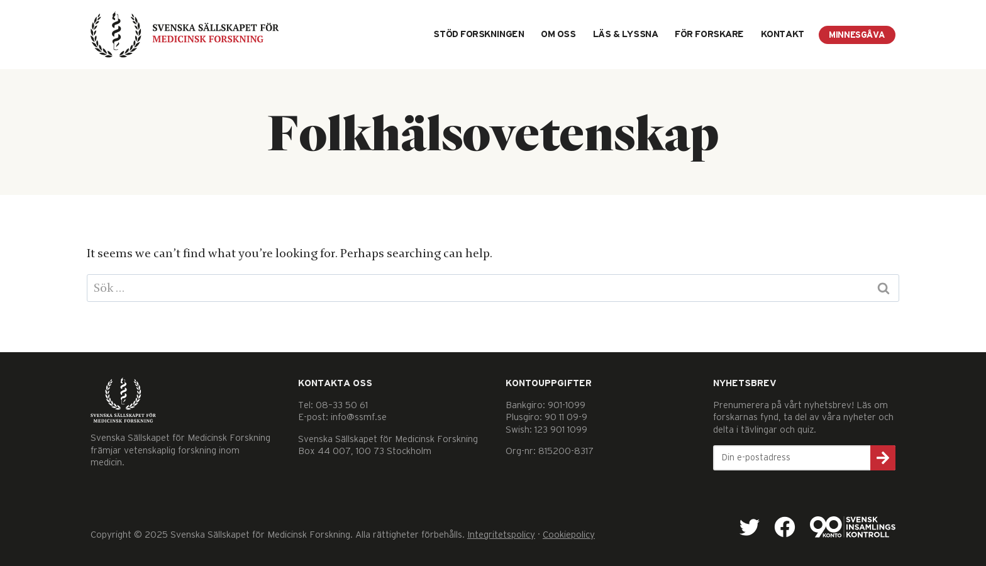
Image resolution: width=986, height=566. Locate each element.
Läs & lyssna (625, 34)
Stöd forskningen (478, 34)
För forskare (709, 34)
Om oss (558, 34)
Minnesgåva (857, 35)
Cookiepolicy (569, 535)
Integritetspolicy (501, 535)
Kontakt (782, 34)
